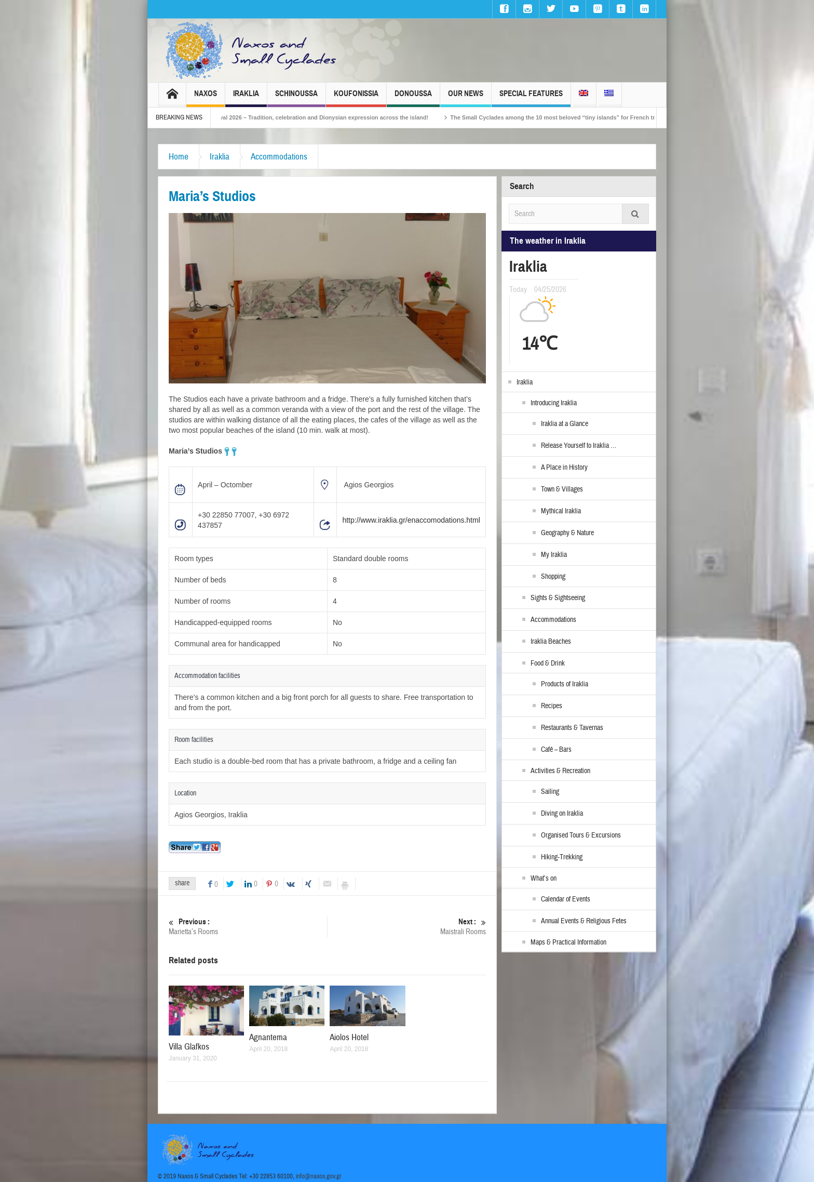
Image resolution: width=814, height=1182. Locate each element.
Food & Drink (548, 663)
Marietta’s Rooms (248, 927)
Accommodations (279, 156)
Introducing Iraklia (554, 403)
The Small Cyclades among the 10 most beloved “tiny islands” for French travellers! (581, 117)
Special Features (531, 98)
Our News (465, 98)
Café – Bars (556, 749)
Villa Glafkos (189, 1046)
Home (178, 156)
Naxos (205, 98)
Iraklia (246, 98)
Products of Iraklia (564, 684)
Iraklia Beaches (551, 641)
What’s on (544, 878)
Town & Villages (562, 489)
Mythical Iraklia (561, 511)
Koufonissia (356, 98)
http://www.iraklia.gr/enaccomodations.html (411, 520)
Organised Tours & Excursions (581, 835)
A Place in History (564, 467)
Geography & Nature (567, 533)
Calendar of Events (565, 899)
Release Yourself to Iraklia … (578, 445)
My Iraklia (554, 555)
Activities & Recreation (560, 771)
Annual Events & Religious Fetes (584, 921)
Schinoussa (296, 98)
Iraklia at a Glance (564, 424)
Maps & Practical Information (568, 942)
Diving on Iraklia (562, 813)
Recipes (551, 706)
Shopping (553, 576)
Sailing (550, 791)
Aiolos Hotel (349, 1037)
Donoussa (413, 98)
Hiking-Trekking (561, 857)
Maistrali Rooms (407, 927)
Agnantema (268, 1037)
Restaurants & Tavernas (572, 728)
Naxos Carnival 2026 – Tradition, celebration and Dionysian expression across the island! (323, 117)
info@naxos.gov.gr (319, 1176)
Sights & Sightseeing (558, 598)
